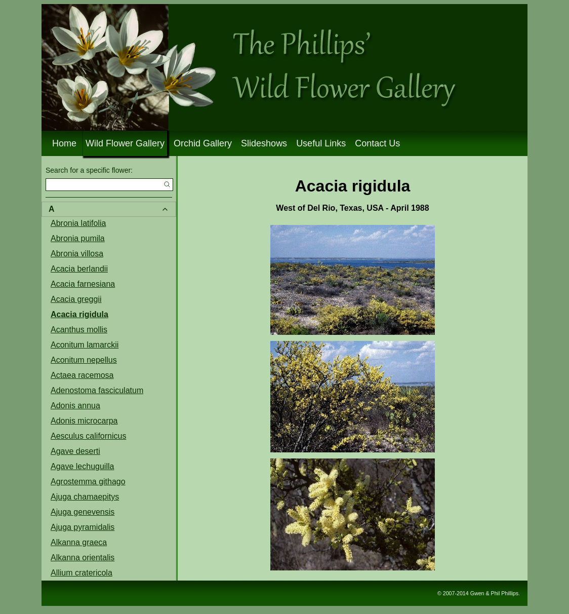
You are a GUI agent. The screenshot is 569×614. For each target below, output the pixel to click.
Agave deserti (75, 451)
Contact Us (377, 143)
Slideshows (264, 143)
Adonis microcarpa (84, 420)
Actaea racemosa (82, 375)
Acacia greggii (76, 299)
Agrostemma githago (88, 481)
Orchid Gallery (203, 143)
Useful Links (321, 143)
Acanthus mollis (79, 329)
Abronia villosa (77, 253)
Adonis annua (75, 405)
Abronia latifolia (78, 223)
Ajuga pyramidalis (82, 527)
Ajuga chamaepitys (85, 496)
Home (64, 143)
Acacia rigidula (79, 314)
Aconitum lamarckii (84, 344)
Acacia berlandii (79, 268)
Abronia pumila (78, 238)
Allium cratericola (81, 572)
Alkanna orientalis (82, 557)
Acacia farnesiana (83, 284)
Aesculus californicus (88, 436)
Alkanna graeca (79, 542)
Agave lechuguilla (82, 466)
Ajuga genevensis (82, 512)
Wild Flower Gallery (125, 143)
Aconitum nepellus (84, 360)
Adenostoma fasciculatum (97, 390)
